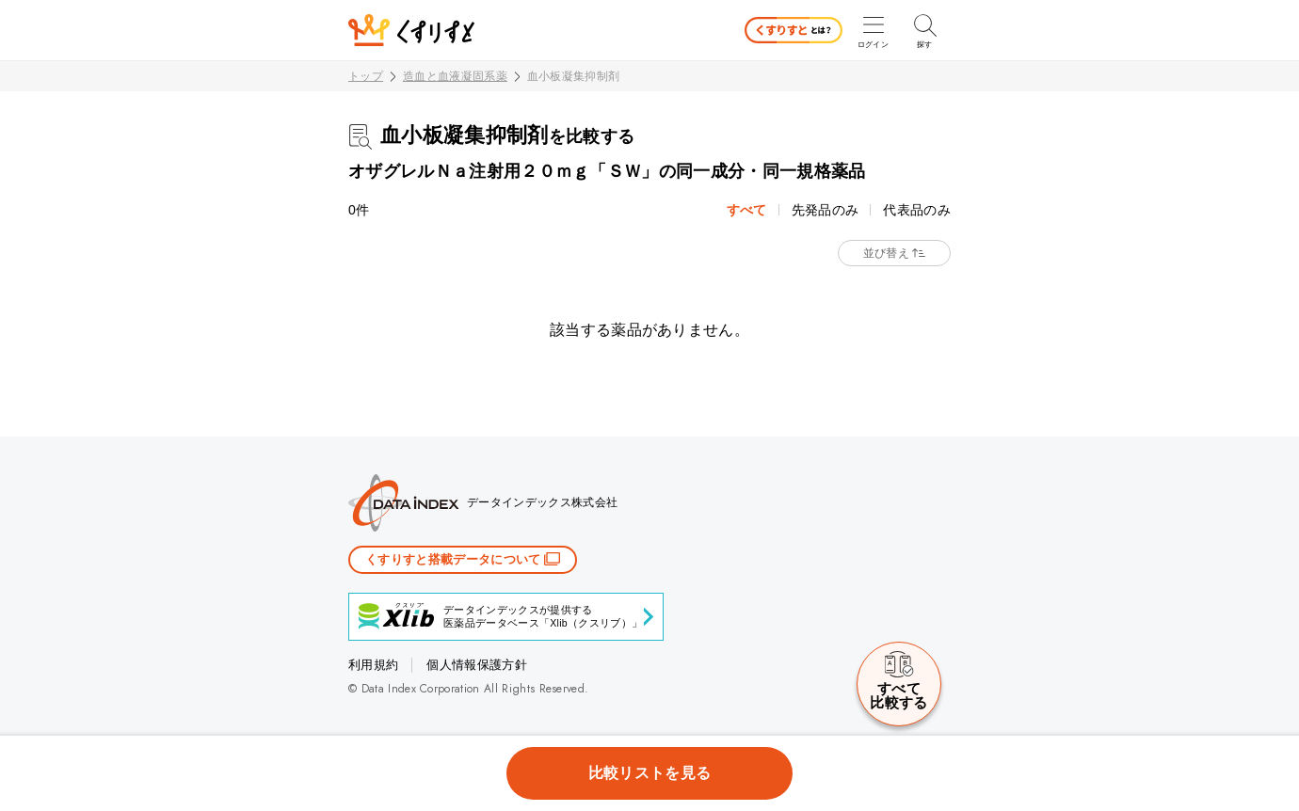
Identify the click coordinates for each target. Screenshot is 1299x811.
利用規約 (373, 665)
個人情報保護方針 (476, 665)
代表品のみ (917, 209)
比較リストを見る (650, 773)
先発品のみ (825, 209)
